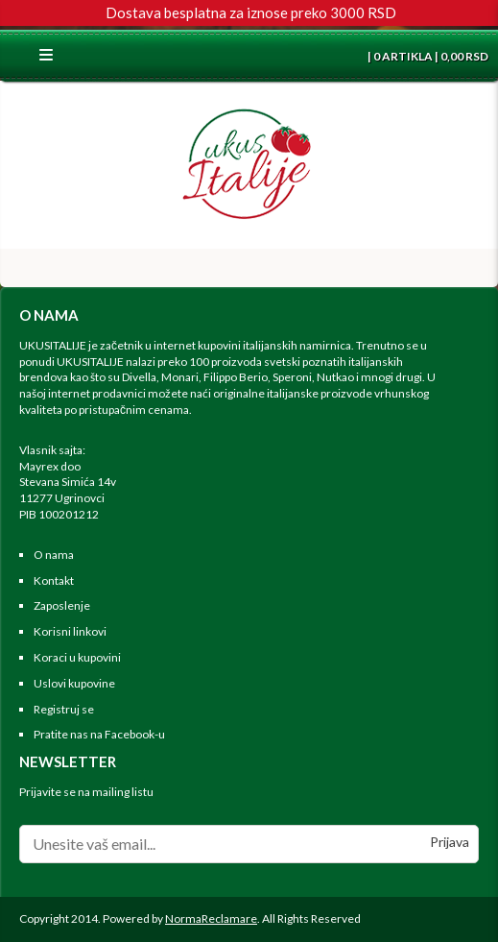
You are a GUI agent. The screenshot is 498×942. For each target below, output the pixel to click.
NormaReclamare (211, 918)
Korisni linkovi (70, 631)
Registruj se (64, 709)
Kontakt (54, 580)
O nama (54, 554)
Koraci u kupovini (77, 657)
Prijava (449, 841)
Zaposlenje (62, 605)
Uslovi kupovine (74, 683)
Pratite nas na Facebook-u (99, 734)
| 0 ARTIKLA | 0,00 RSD (427, 56)
